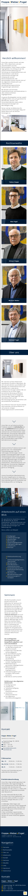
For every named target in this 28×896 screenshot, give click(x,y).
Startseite (6, 847)
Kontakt (5, 858)
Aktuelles (6, 863)
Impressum (6, 868)
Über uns (6, 852)
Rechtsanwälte (7, 850)
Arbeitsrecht (7, 855)
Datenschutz (7, 871)
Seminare (6, 860)
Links (4, 865)
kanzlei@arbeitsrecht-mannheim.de (10, 749)
